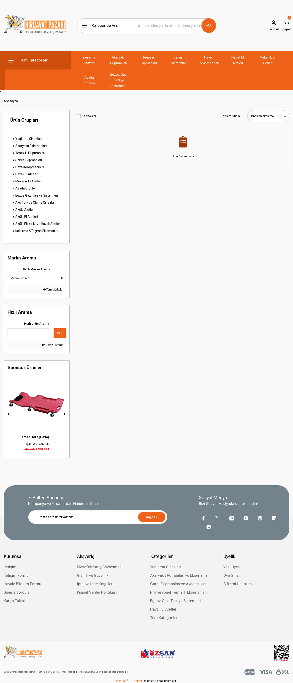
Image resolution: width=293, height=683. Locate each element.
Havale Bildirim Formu (22, 584)
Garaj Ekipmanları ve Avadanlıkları (179, 584)
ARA (209, 25)
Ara (59, 333)
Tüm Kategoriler (164, 617)
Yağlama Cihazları (165, 567)
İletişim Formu (16, 575)
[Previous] (9, 414)
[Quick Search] (29, 332)
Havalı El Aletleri (163, 609)
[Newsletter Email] (97, 517)
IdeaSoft (122, 681)
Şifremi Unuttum (237, 584)
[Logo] (35, 25)
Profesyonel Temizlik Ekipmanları (178, 592)
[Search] (174, 25)
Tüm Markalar (53, 289)
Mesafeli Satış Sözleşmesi (99, 567)
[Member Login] (274, 25)
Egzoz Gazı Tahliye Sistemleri (175, 600)
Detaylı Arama (52, 345)
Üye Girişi (231, 575)
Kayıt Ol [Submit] (151, 517)
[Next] (64, 414)
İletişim (10, 567)
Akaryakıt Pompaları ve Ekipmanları (180, 575)
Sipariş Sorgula (17, 592)
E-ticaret (137, 681)
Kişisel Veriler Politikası (97, 592)
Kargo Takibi (14, 600)
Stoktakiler (89, 116)
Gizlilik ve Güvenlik (92, 575)
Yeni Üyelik (232, 567)
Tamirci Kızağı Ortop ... (36, 437)
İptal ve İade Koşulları (95, 584)
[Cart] (286, 25)
